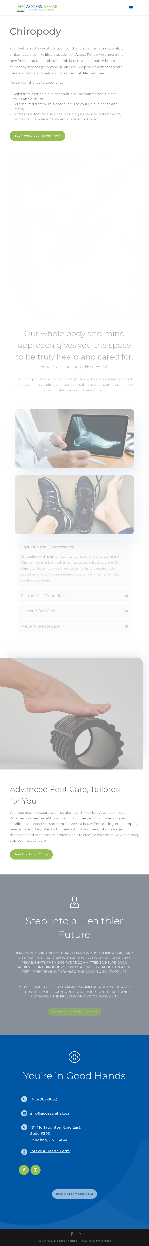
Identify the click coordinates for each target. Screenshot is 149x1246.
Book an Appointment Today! (74, 1194)
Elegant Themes (65, 1241)
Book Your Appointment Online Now (74, 1011)
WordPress (103, 1241)
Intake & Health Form (50, 1151)
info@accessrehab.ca (49, 1113)
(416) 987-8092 (43, 1099)
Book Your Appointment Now (37, 135)
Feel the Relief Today (31, 854)
